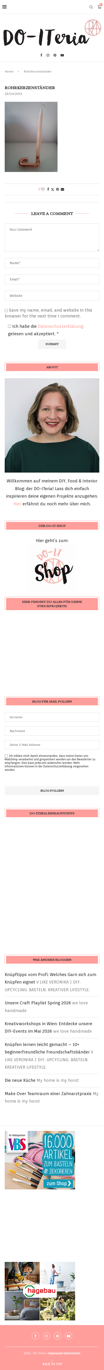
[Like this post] (42, 189)
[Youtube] (62, 55)
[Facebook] (41, 55)
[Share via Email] (62, 189)
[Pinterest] (55, 55)
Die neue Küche (20, 1080)
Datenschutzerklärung (60, 326)
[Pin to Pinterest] (57, 189)
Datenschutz (72, 1353)
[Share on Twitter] (52, 189)
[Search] (91, 7)
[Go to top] (52, 1363)
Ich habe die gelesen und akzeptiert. (45, 330)
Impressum (55, 1353)
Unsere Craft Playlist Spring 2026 (38, 1002)
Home (9, 71)
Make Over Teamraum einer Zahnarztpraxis (48, 1093)
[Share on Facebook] (48, 189)
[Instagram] (47, 55)
